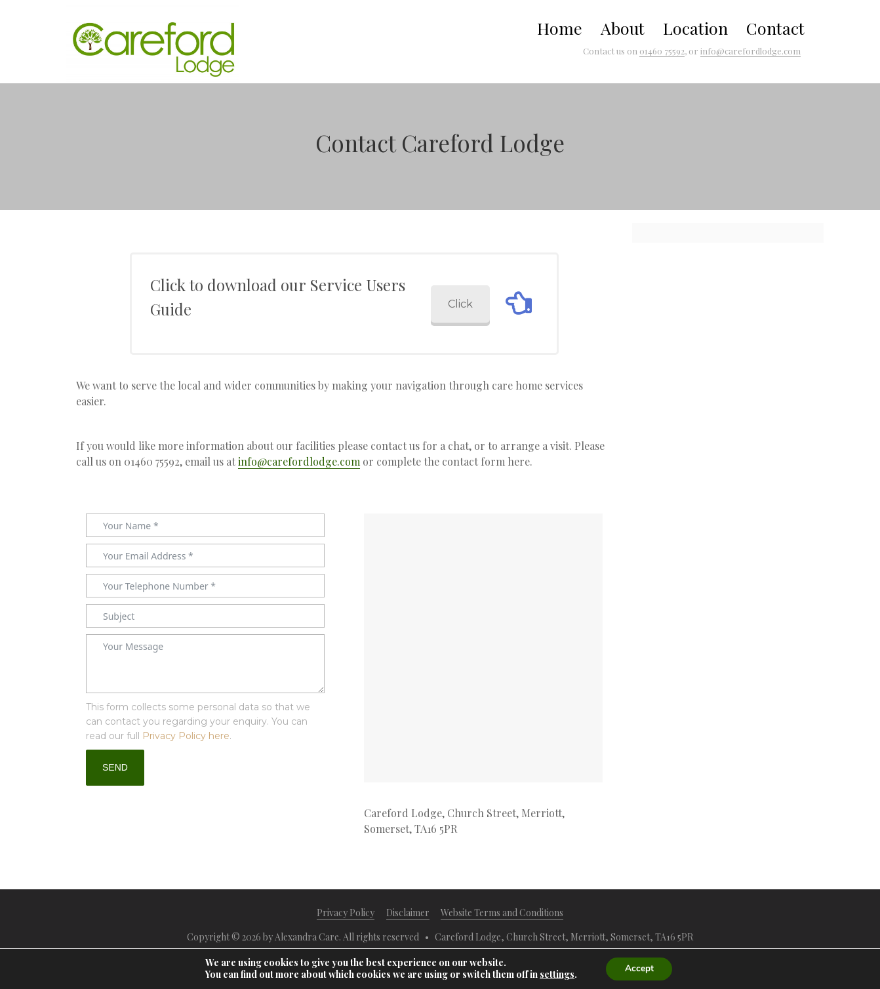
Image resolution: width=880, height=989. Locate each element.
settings (555, 974)
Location (695, 28)
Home (559, 28)
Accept (639, 968)
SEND (115, 767)
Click (460, 304)
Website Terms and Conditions (502, 912)
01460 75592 (662, 50)
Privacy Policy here (186, 736)
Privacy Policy (345, 912)
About (623, 28)
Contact (775, 28)
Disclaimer (408, 912)
